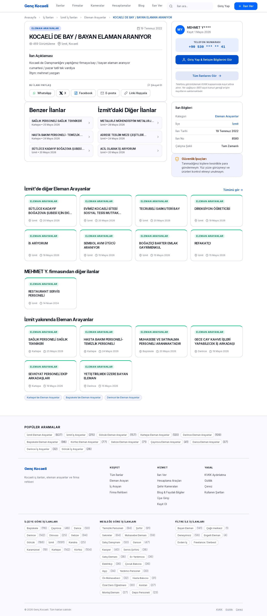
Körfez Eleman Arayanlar (84, 442)
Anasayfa (30, 17)
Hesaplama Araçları (169, 480)
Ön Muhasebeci (111, 578)
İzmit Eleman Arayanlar (39, 434)
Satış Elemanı (109, 556)
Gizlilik (208, 480)
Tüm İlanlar (116, 474)
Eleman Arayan (119, 480)
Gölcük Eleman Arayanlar (113, 434)
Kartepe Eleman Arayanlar (155, 434)
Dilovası (53, 535)
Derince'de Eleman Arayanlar (123, 397)
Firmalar (77, 5)
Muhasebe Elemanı (135, 535)
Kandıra (73, 542)
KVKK (219, 609)
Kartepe (56, 549)
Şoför (139, 528)
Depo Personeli (141, 592)
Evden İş (182, 542)
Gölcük (31, 542)
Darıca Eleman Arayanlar (206, 442)
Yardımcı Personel (130, 571)
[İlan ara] (192, 6)
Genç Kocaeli (35, 469)
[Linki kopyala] (135, 93)
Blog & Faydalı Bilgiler (171, 492)
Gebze (75, 535)
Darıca (77, 528)
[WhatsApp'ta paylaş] (42, 93)
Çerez (208, 486)
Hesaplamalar (121, 5)
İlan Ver (157, 5)
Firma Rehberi (118, 492)
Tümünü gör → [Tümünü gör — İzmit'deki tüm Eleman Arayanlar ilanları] (233, 189)
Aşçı (104, 571)
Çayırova (56, 528)
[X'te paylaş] (62, 93)
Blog (141, 5)
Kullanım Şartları (214, 492)
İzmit (235, 123)
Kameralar (97, 5)
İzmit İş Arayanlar (76, 434)
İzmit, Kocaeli (70, 43)
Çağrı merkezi (214, 528)
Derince (31, 535)
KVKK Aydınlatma (215, 474)
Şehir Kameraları (167, 486)
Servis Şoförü (131, 549)
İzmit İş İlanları (69, 17)
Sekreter (107, 535)
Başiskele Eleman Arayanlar (42, 442)
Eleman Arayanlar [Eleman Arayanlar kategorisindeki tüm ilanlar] (45, 28)
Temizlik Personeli (112, 528)
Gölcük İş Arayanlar (72, 449)
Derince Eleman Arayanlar (197, 434)
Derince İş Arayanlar (38, 449)
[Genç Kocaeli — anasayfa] (36, 6)
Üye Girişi (163, 498)
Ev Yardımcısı (137, 556)
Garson (137, 542)
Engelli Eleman (212, 535)
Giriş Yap (224, 6)
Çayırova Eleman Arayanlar (165, 442)
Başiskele (32, 528)
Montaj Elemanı (110, 592)
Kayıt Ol (162, 504)
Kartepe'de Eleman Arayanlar (43, 397)
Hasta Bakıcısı (140, 578)
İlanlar (60, 5)
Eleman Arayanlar (95, 17)
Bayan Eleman (185, 528)
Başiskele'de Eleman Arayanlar (83, 397)
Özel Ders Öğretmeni (114, 585)
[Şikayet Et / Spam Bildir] (154, 85)
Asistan (143, 585)
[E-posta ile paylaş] (108, 93)
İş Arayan (115, 486)
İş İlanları (48, 17)
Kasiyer (106, 549)
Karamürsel (33, 549)
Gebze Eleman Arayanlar (125, 442)
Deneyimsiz (184, 535)
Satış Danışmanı (111, 542)
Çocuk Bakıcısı (133, 563)
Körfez (78, 549)
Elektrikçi (107, 563)
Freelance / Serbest (205, 542)
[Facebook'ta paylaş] (83, 93)
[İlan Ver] (245, 6)
